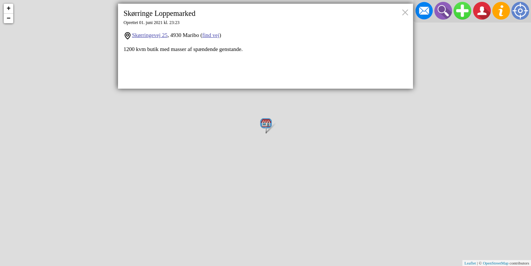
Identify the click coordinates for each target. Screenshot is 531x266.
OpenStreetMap (496, 263)
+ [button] (9, 8)
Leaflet (470, 263)
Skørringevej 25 (149, 35)
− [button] (9, 18)
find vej (210, 35)
